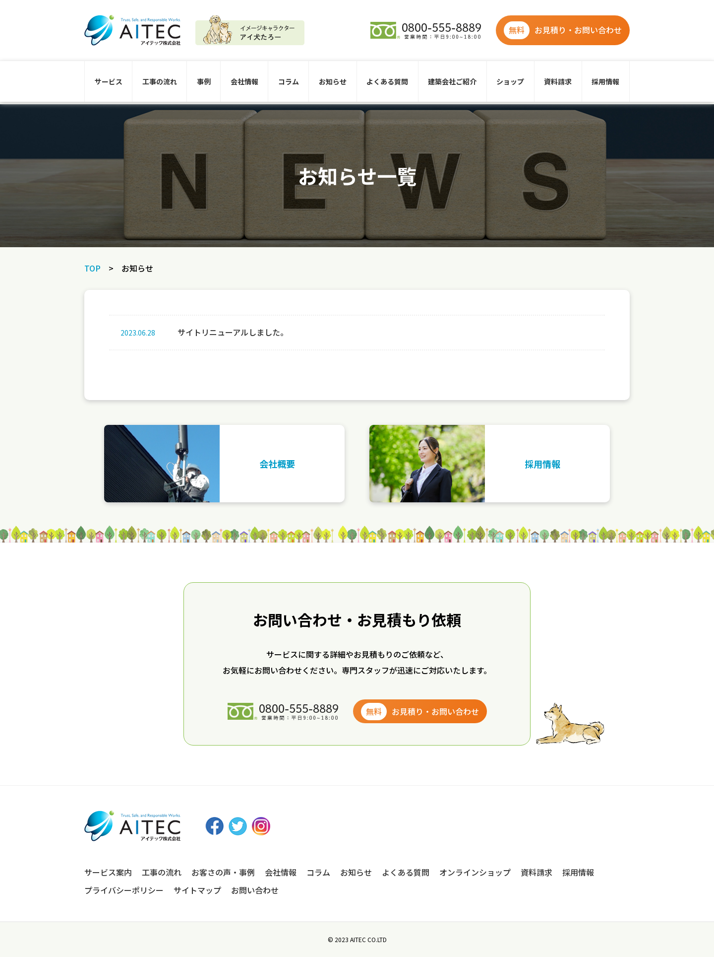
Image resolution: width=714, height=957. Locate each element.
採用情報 (605, 81)
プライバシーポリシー (124, 890)
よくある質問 (387, 81)
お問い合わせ (255, 890)
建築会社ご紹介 (452, 81)
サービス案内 (108, 872)
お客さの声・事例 (223, 872)
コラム (288, 81)
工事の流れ (159, 81)
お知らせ (333, 81)
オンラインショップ (475, 872)
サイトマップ (197, 890)
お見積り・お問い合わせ (563, 30)
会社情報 (244, 81)
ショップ (510, 81)
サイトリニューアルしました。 (200, 332)
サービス (108, 81)
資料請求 (558, 81)
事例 (204, 81)
